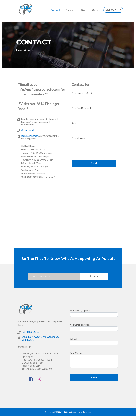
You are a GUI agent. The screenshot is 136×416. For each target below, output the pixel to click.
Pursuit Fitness (62, 412)
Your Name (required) (94, 96)
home (19, 49)
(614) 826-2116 (30, 331)
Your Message (94, 145)
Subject (94, 126)
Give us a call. (27, 130)
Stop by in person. (30, 135)
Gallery (96, 10)
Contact (55, 10)
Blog (83, 10)
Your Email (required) (94, 111)
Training (70, 10)
